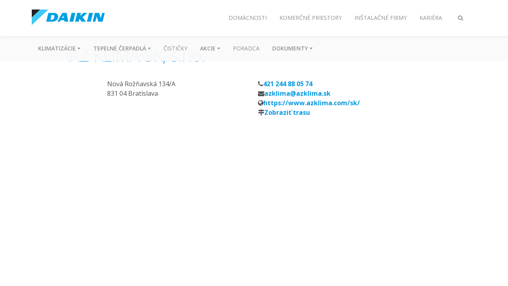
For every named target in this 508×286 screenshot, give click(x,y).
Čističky (175, 48)
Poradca (246, 48)
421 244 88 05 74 (287, 83)
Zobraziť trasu (287, 112)
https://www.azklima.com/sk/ (312, 103)
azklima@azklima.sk (297, 93)
